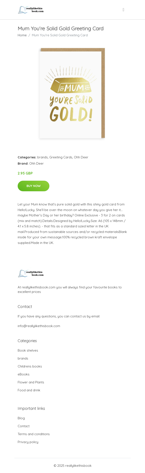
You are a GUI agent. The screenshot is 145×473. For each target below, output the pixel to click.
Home (22, 35)
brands (42, 157)
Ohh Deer (81, 157)
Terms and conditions (34, 434)
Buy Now (34, 186)
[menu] (123, 10)
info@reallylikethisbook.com (39, 326)
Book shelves (28, 350)
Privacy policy (28, 442)
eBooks (24, 374)
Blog (21, 418)
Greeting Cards (60, 157)
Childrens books (30, 366)
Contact (24, 426)
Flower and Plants (31, 382)
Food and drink (29, 390)
